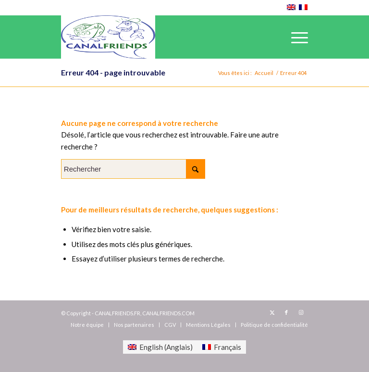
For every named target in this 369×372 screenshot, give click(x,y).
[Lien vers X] (272, 312)
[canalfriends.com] (108, 37)
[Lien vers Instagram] (301, 312)
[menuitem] (295, 37)
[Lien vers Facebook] (286, 312)
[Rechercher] (133, 169)
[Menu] (295, 37)
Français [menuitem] (227, 347)
